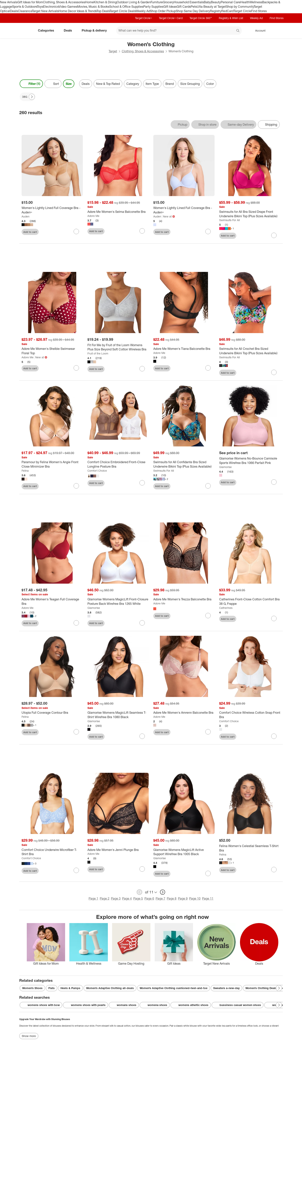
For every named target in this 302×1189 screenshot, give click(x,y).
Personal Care (230, 2)
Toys (40, 6)
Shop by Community (240, 6)
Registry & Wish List (231, 18)
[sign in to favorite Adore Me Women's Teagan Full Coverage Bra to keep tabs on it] (76, 623)
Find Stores (259, 11)
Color (210, 84)
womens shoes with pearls (85, 1005)
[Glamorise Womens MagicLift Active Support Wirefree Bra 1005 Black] (184, 852)
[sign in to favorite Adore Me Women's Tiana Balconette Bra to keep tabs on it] (208, 368)
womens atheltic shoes (190, 1005)
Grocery (168, 2)
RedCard (227, 11)
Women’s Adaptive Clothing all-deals (110, 988)
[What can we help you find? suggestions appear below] (179, 30)
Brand (169, 84)
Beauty (216, 2)
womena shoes (154, 1005)
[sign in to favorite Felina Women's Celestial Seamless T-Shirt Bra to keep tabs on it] (274, 869)
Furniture (157, 2)
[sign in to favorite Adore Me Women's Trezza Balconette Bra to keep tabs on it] (208, 615)
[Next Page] (32, 97)
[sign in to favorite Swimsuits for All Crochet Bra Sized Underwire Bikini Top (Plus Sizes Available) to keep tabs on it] (274, 372)
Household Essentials (189, 2)
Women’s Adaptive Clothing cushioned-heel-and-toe (173, 988)
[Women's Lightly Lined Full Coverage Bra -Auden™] (184, 210)
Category (132, 84)
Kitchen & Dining (105, 2)
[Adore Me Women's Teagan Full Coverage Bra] (52, 601)
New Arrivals (8, 2)
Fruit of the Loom (97, 353)
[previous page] (139, 892)
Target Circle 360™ (201, 18)
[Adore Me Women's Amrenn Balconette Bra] (184, 712)
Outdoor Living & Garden (134, 2)
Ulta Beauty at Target (211, 6)
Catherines (225, 607)
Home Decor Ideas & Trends (77, 11)
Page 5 (138, 898)
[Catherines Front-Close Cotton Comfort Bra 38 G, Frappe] (249, 601)
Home (89, 2)
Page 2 (104, 898)
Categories (47, 30)
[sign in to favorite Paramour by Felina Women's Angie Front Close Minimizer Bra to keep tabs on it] (76, 486)
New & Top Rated (108, 84)
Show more (29, 1036)
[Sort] (52, 83)
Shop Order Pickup (163, 11)
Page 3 (116, 898)
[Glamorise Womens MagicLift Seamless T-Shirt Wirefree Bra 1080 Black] (118, 714)
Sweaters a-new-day (226, 988)
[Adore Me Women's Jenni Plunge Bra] (118, 850)
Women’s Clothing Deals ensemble (267, 988)
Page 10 (194, 898)
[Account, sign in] (258, 30)
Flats (51, 988)
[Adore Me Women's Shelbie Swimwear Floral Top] (52, 351)
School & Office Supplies (126, 6)
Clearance (25, 11)
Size (69, 84)
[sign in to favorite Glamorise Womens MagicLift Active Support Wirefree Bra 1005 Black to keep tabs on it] (208, 873)
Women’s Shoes (32, 988)
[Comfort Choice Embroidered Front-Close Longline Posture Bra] (118, 464)
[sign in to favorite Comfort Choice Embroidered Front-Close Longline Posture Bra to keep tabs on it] (142, 482)
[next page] (162, 892)
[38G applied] (27, 97)
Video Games (68, 6)
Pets (194, 6)
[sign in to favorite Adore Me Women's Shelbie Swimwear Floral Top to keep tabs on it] (76, 368)
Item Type (152, 84)
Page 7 (160, 898)
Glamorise (225, 467)
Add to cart (30, 231)
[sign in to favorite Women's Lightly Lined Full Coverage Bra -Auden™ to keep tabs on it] (208, 231)
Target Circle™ (143, 18)
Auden (25, 216)
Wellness (256, 2)
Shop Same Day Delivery (193, 11)
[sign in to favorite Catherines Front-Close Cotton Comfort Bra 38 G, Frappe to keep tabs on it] (274, 618)
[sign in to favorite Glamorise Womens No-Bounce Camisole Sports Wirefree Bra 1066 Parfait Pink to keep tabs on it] (274, 482)
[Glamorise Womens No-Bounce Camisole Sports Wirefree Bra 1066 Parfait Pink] (249, 460)
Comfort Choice (97, 470)
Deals (14, 11)
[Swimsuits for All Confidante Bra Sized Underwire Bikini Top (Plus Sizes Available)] (184, 464)
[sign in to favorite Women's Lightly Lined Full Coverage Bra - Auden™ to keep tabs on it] (76, 231)
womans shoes (123, 1005)
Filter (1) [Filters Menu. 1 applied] (31, 83)
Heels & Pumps (70, 988)
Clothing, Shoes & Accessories (64, 2)
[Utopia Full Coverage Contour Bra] (52, 712)
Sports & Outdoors (24, 6)
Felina (25, 470)
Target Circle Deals (123, 11)
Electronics (51, 6)
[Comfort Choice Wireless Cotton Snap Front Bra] (249, 714)
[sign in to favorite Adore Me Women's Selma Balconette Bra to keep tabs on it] (142, 231)
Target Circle (242, 11)
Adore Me (93, 215)
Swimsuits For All (229, 220)
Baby (207, 2)
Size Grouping (190, 84)
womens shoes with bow (41, 1005)
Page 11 (207, 898)
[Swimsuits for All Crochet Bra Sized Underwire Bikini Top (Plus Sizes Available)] (249, 351)
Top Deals (103, 11)
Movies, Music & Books (93, 6)
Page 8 (171, 898)
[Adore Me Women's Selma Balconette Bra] (118, 212)
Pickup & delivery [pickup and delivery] (96, 30)
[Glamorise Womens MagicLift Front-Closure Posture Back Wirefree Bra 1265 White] (118, 601)
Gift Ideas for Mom (30, 2)
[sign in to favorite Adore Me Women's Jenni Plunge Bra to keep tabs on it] (142, 869)
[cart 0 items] (277, 30)
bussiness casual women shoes (237, 1005)
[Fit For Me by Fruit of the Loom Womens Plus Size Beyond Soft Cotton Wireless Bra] (118, 347)
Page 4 (127, 898)
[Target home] (24, 30)
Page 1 (93, 898)
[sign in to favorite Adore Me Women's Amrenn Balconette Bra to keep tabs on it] (208, 731)
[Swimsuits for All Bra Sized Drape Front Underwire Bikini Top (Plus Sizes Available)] (249, 214)
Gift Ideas (170, 6)
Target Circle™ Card (171, 18)
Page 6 (149, 898)
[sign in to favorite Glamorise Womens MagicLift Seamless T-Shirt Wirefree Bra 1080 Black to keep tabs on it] (142, 736)
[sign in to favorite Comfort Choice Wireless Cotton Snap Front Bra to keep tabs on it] (274, 736)
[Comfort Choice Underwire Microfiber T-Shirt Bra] (52, 852)
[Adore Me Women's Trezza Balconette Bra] (184, 599)
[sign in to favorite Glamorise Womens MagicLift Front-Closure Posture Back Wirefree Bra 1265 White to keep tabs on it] (142, 623)
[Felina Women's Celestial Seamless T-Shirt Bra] (249, 848)
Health (245, 2)
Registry (215, 11)
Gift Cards (184, 6)
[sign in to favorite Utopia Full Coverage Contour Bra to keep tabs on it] (76, 731)
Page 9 (183, 898)
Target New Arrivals (45, 11)
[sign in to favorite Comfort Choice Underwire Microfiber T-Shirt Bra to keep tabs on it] (76, 870)
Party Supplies (153, 6)
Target (113, 51)
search (238, 31)
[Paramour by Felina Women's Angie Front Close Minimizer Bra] (52, 464)
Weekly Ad (143, 11)
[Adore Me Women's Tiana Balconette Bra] (184, 349)
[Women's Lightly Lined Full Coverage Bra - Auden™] (52, 210)
